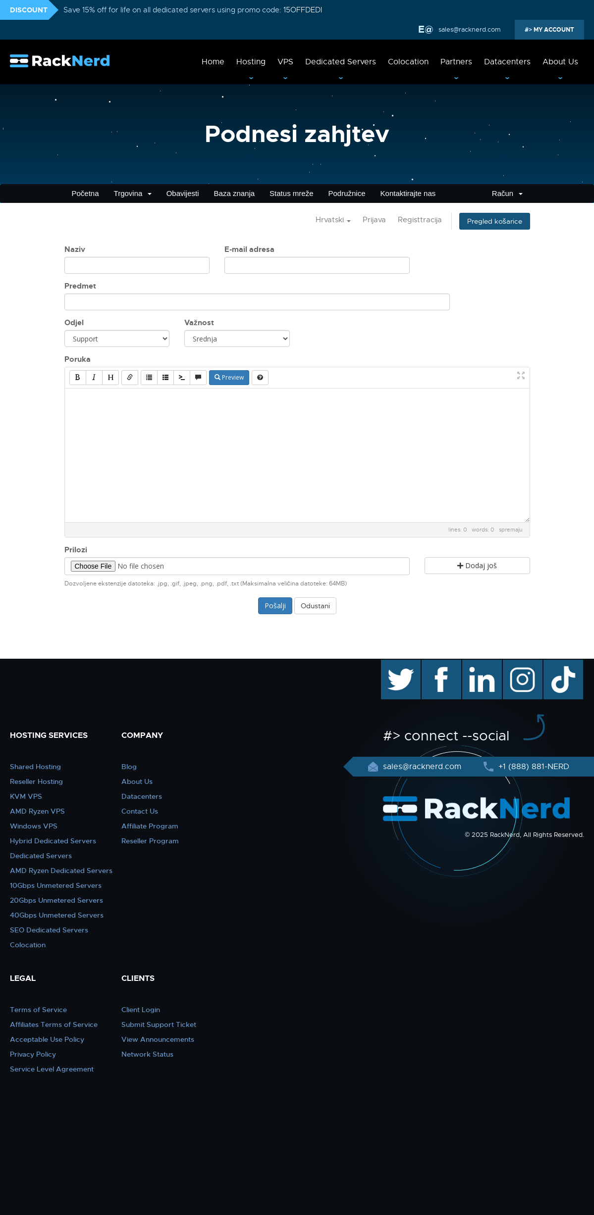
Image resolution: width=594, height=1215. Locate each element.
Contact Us (139, 811)
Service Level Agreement (52, 1069)
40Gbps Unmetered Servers (57, 915)
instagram (521, 665)
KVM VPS (26, 796)
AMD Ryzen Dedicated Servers (61, 870)
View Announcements (157, 1039)
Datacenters (507, 62)
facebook (440, 665)
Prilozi (75, 550)
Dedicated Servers (340, 62)
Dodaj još (477, 565)
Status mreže (291, 193)
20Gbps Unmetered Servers (56, 900)
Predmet (80, 286)
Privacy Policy (33, 1054)
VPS (285, 62)
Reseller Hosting (36, 781)
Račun (507, 193)
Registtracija (420, 219)
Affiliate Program (149, 826)
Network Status (147, 1054)
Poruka (77, 359)
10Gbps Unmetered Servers (56, 885)
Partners (456, 62)
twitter (393, 665)
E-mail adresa (249, 249)
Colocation (408, 62)
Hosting (251, 62)
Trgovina (133, 193)
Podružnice (346, 193)
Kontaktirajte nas (408, 193)
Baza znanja (234, 193)
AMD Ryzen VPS (37, 811)
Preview (229, 377)
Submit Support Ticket (158, 1024)
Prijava (374, 219)
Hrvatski (333, 219)
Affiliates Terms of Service (54, 1024)
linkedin (476, 665)
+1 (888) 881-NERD (532, 767)
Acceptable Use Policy (47, 1039)
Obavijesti (182, 193)
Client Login (140, 1009)
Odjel (74, 323)
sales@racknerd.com (468, 29)
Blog (129, 766)
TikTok (556, 665)
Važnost (199, 323)
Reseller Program (150, 840)
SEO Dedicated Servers (49, 929)
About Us (560, 62)
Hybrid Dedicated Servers (53, 840)
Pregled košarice (494, 221)
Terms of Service (38, 1009)
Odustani (315, 605)
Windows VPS (33, 826)
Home (213, 62)
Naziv (74, 249)
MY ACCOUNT (553, 30)
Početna (85, 193)
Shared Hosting (35, 766)
